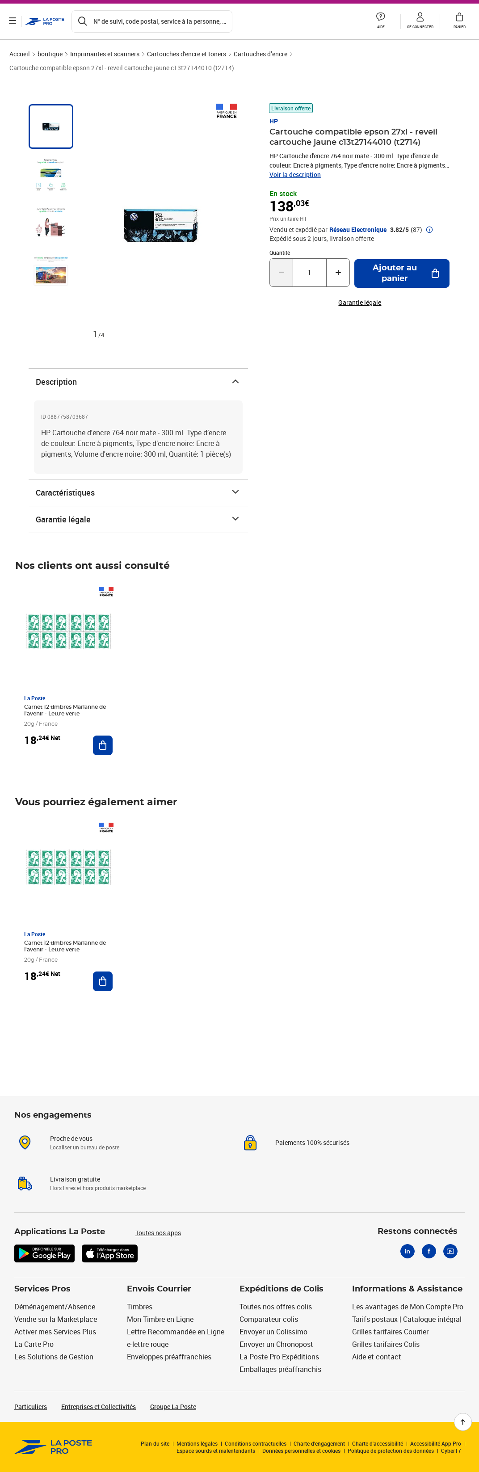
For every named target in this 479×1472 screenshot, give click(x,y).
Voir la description (295, 174)
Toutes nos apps (158, 1232)
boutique (50, 54)
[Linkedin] (407, 1251)
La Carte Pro (34, 1344)
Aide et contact (376, 1357)
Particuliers (30, 1406)
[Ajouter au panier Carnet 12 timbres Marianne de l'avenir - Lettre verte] (102, 745)
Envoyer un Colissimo (273, 1332)
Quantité (279, 252)
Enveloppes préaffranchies (169, 1357)
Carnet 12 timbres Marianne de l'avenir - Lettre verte (65, 710)
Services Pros (42, 1289)
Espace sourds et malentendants (215, 1450)
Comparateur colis (269, 1319)
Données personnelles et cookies (301, 1450)
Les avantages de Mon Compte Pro (407, 1307)
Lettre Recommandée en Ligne (175, 1332)
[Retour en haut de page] (463, 1422)
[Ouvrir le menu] (12, 21)
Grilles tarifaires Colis (386, 1344)
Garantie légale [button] (359, 303)
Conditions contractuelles (255, 1443)
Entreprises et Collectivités (98, 1406)
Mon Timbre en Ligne (160, 1319)
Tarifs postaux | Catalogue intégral (407, 1319)
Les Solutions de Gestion (53, 1357)
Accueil (19, 54)
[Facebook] (429, 1251)
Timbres (139, 1307)
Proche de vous (71, 1138)
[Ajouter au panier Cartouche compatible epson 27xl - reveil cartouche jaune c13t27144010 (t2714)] (401, 273)
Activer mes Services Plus (55, 1332)
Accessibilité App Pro (435, 1443)
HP (273, 121)
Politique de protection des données (391, 1450)
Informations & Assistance (407, 1289)
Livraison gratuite (75, 1179)
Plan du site (155, 1443)
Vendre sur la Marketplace (55, 1319)
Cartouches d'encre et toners (186, 54)
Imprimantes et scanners (104, 54)
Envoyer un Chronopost (276, 1344)
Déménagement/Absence (54, 1307)
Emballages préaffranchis (280, 1369)
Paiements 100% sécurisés (312, 1142)
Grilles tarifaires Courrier (390, 1332)
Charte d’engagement (319, 1443)
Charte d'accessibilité (377, 1443)
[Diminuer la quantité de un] (281, 272)
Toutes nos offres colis (276, 1307)
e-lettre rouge (147, 1344)
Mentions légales (197, 1443)
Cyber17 (451, 1450)
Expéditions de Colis (282, 1289)
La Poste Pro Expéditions (279, 1357)
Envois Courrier (159, 1289)
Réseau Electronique (358, 230)
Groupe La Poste (173, 1406)
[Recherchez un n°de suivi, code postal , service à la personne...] (151, 21)
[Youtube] (450, 1251)
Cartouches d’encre (260, 54)
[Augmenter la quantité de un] (338, 272)
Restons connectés (418, 1232)
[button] (380, 21)
